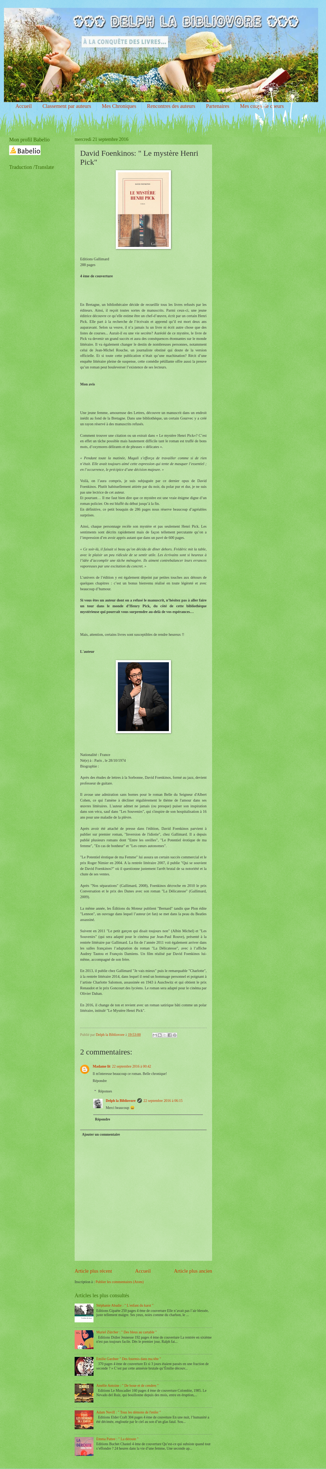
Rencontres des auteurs (171, 106)
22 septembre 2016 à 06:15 (163, 1101)
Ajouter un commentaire (101, 1134)
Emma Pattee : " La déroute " (117, 1439)
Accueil (23, 106)
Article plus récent (93, 1271)
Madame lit (101, 1066)
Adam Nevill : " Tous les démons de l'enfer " (128, 1412)
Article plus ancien (193, 1271)
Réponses (105, 1091)
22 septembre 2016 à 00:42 (131, 1066)
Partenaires (217, 106)
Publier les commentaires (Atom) (120, 1282)
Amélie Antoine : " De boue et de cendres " (127, 1386)
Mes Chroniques (119, 106)
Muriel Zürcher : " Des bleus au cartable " (126, 1332)
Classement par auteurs (66, 106)
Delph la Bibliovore (121, 1101)
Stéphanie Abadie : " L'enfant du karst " (125, 1305)
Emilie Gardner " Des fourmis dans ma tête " (128, 1359)
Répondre (100, 1081)
